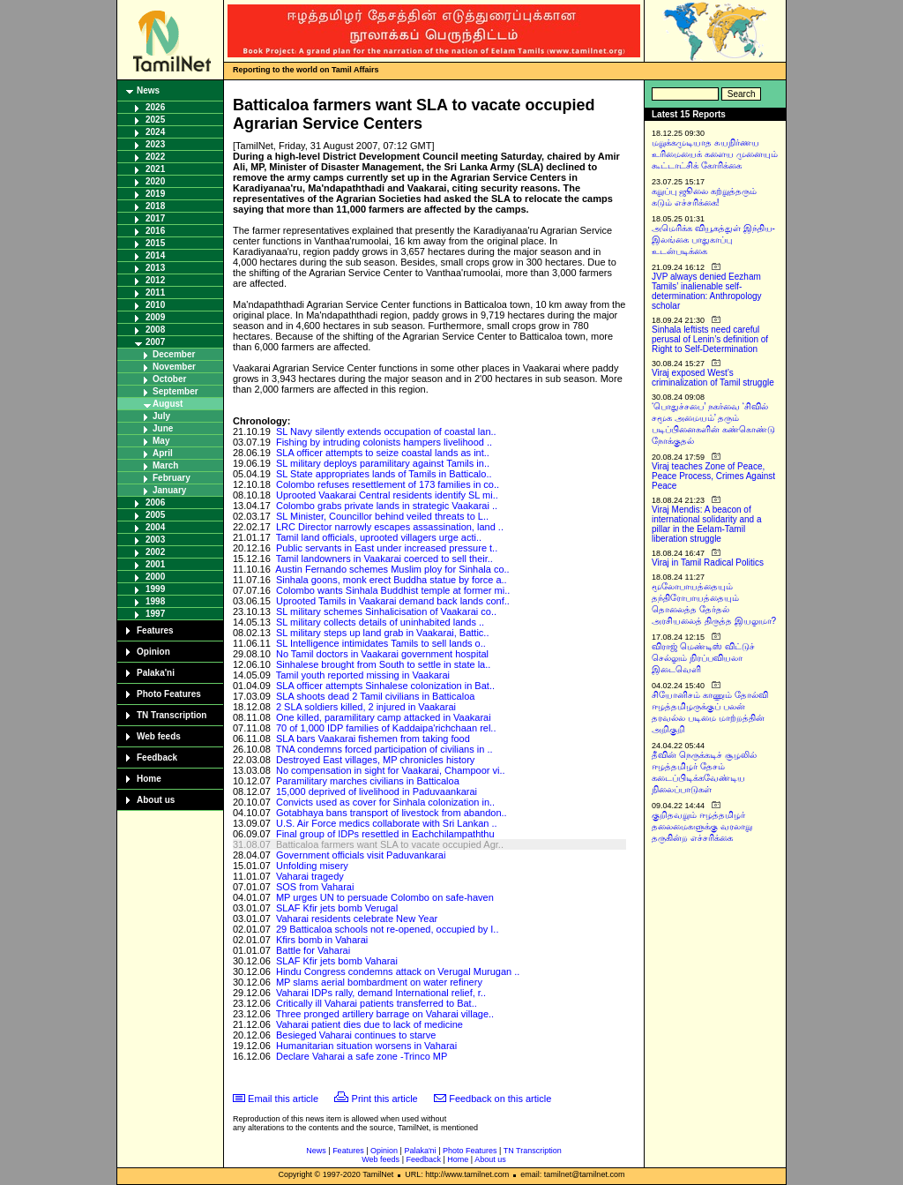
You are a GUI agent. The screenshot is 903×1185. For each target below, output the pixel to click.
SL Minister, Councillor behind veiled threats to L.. (382, 516)
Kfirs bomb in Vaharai (322, 939)
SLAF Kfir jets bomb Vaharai (337, 961)
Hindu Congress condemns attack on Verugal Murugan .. (397, 971)
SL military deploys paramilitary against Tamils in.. (382, 463)
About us (156, 800)
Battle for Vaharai (313, 950)
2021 (155, 169)
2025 (155, 119)
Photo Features (169, 694)
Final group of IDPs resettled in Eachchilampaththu (385, 834)
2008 (155, 329)
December (174, 354)
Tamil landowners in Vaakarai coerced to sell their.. (384, 558)
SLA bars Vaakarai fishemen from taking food (373, 738)
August (168, 404)
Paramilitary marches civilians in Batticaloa (367, 781)
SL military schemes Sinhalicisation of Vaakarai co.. (386, 611)
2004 (155, 527)
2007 (155, 342)
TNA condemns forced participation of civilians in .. (384, 749)
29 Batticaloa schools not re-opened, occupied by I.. (387, 929)
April (163, 453)
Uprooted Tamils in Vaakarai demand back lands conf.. (393, 601)
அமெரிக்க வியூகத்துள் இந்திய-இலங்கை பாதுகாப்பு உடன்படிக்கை (713, 239)
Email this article (283, 1098)
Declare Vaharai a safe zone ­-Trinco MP (361, 1056)
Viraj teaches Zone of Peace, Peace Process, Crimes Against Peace (713, 476)
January (169, 490)
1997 (155, 614)
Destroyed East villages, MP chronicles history (375, 759)
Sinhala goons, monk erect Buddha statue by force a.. (391, 579)
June (163, 428)
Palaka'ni (156, 673)
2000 (155, 576)
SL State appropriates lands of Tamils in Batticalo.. (384, 474)
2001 (155, 564)
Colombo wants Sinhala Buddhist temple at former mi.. (393, 590)
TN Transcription (171, 715)
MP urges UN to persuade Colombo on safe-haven (385, 897)
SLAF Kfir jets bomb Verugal (337, 908)
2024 (155, 132)
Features (155, 630)
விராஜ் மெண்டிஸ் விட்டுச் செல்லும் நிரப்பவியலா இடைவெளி (703, 657)
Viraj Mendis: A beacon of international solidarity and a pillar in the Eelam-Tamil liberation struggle (707, 524)
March (165, 465)
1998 (155, 601)
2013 (155, 268)
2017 (155, 218)
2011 (155, 292)
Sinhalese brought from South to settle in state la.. (383, 664)
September (175, 391)
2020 (155, 181)
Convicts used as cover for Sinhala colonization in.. (385, 802)
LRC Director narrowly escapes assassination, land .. (390, 526)
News (148, 90)
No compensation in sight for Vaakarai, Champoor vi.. (390, 770)
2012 (155, 280)
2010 (155, 305)
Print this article (385, 1098)
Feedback (157, 757)
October (169, 379)
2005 (155, 515)
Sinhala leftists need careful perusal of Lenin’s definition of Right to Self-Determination (710, 339)
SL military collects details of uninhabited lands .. (380, 622)
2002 (155, 552)
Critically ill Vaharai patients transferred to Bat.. (376, 1003)
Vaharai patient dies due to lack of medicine (369, 1024)
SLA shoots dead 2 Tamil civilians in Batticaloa (375, 696)
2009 (155, 317)
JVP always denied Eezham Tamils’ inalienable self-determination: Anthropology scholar (707, 291)
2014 (155, 255)
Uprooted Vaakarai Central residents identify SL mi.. (387, 495)
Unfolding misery (312, 865)
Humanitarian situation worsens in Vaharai (366, 1045)
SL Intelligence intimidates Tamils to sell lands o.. (381, 643)
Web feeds (159, 736)
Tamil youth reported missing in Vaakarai (363, 675)
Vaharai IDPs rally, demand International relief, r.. (381, 992)
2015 (155, 243)
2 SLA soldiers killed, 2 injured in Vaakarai (366, 706)
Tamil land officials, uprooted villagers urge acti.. (378, 537)
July (161, 416)
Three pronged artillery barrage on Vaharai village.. (385, 1014)
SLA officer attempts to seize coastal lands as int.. (382, 452)
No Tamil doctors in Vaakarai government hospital (382, 654)
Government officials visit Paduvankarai (360, 855)
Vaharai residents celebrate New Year (356, 918)
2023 (155, 144)
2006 (155, 502)
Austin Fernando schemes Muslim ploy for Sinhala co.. (392, 569)
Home (149, 779)
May (161, 441)
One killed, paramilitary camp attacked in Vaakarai (383, 717)
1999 (155, 589)
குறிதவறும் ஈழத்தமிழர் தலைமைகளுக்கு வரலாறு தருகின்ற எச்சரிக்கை (702, 826)
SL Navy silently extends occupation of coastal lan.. (386, 431)
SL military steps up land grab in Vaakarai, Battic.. (382, 632)
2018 (155, 206)
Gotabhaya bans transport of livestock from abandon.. (391, 812)
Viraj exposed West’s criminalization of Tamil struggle (713, 377)
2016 (155, 231)
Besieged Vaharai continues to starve (356, 1035)
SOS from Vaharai (315, 886)
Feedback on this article (500, 1098)
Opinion (153, 651)
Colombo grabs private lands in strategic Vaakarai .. (386, 505)
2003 (155, 539)
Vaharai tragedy (310, 876)
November (174, 366)
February (171, 478)
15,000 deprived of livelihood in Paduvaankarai (376, 791)
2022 (155, 156)
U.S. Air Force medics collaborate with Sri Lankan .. (386, 823)
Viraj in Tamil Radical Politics (708, 562)
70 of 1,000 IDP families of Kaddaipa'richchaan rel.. (386, 728)
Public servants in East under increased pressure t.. (386, 548)
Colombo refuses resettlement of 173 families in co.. (387, 484)
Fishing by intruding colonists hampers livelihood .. (384, 442)
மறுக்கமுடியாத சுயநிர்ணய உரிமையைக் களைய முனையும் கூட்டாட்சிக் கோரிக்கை (715, 154)
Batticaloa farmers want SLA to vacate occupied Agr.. (390, 844)
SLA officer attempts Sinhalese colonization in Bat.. (385, 685)
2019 (155, 194)
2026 (155, 107)
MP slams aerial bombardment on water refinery (379, 982)
